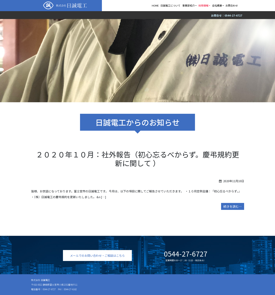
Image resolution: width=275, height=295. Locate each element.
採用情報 (203, 5)
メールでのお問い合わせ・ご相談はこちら (97, 255)
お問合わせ (231, 5)
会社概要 (217, 5)
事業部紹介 (188, 5)
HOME (155, 5)
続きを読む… (232, 206)
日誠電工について (170, 5)
